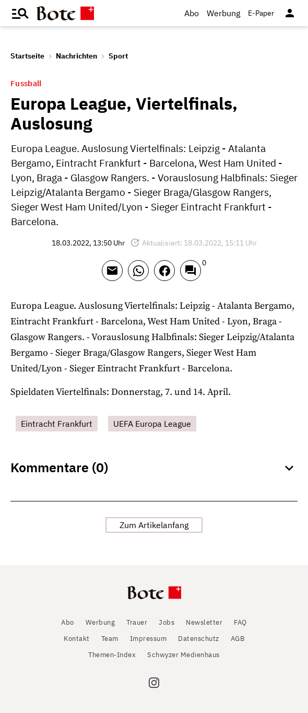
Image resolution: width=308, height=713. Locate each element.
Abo (191, 13)
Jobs (166, 622)
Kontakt (77, 638)
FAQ (240, 622)
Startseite (27, 56)
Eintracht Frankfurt (56, 423)
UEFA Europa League (152, 423)
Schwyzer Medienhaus (183, 654)
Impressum (148, 638)
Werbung (223, 13)
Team (110, 638)
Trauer (136, 622)
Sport (118, 56)
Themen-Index (112, 654)
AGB (238, 638)
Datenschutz (198, 638)
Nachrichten (76, 56)
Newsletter (204, 622)
